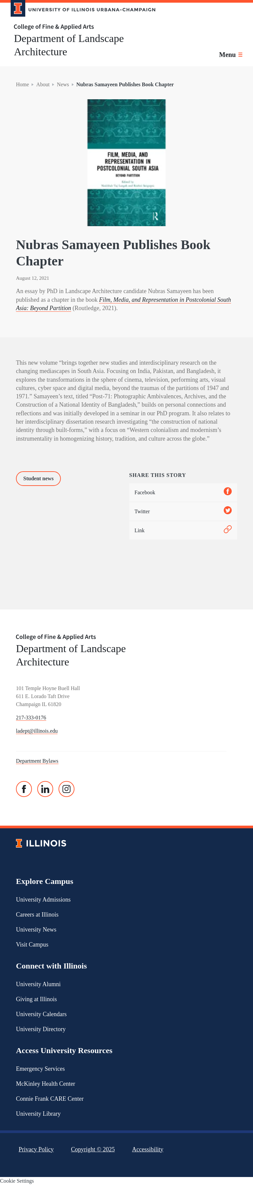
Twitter (183, 511)
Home (22, 84)
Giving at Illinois (36, 999)
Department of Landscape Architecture (69, 45)
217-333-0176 (31, 717)
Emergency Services (40, 1068)
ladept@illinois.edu (37, 731)
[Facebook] (24, 789)
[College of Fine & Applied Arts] (80, 27)
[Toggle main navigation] (230, 55)
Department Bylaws (37, 761)
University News (36, 929)
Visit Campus (32, 944)
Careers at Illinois (37, 914)
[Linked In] (45, 789)
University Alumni (38, 984)
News (63, 84)
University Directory (40, 1029)
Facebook (183, 492)
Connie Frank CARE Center (49, 1098)
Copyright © (93, 1149)
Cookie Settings (17, 1181)
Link (183, 530)
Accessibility (147, 1149)
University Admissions (43, 899)
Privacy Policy (36, 1149)
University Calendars (41, 1014)
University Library (38, 1113)
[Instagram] (66, 789)
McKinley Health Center (45, 1083)
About (43, 84)
